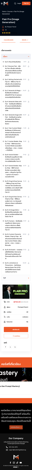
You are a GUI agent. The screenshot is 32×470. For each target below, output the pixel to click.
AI (5, 30)
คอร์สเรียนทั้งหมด (16, 429)
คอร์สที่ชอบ (16, 336)
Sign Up (26, 3)
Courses (10, 11)
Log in (19, 3)
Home (4, 11)
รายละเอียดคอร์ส (8, 40)
